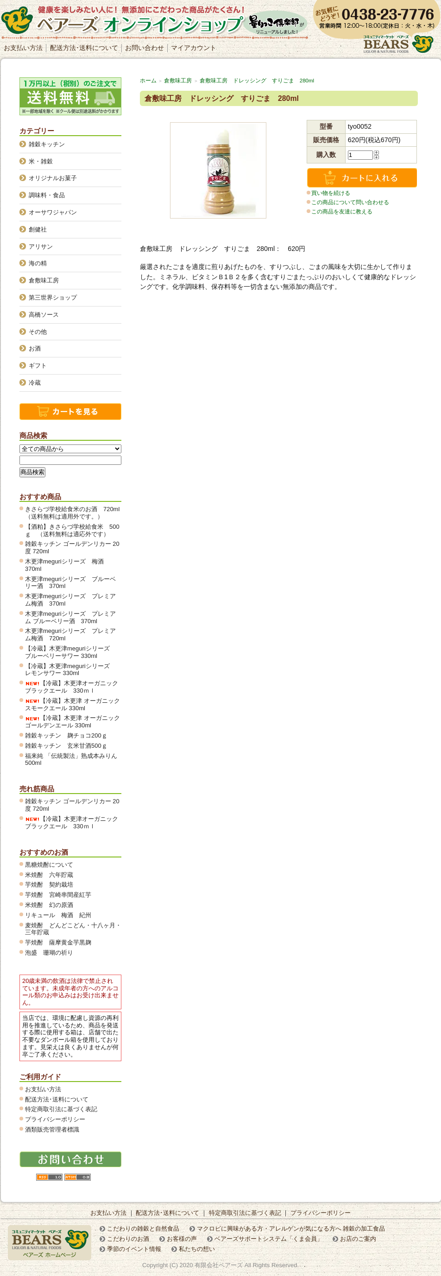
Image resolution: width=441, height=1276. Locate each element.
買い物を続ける (330, 193)
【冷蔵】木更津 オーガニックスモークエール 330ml (72, 704)
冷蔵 (35, 382)
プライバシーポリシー (55, 1119)
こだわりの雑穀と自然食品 (143, 1228)
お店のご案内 (358, 1238)
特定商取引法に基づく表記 (61, 1109)
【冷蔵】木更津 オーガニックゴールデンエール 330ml (72, 721)
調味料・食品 (47, 195)
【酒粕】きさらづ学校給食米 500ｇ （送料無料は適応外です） (72, 530)
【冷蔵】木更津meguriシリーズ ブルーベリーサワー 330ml (70, 652)
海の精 (38, 263)
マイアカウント (193, 47)
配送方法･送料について (84, 47)
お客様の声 (182, 1238)
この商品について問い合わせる (350, 202)
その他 (38, 331)
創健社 (38, 229)
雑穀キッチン (47, 144)
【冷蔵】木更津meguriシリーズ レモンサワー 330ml (70, 670)
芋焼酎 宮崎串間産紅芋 (58, 894)
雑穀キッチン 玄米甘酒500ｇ (66, 745)
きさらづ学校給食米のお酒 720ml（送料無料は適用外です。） (72, 513)
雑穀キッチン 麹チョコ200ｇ (66, 735)
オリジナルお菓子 (53, 178)
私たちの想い (197, 1248)
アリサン (41, 246)
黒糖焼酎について (49, 864)
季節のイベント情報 (134, 1248)
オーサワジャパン (53, 212)
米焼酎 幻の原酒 (52, 904)
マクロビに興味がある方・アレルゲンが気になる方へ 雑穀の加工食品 (291, 1228)
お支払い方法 (23, 47)
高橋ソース (44, 314)
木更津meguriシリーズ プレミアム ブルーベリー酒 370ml (70, 617)
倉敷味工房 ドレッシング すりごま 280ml (257, 80)
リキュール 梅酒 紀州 (61, 915)
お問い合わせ (144, 47)
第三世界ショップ (53, 297)
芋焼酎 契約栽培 (52, 884)
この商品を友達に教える (341, 211)
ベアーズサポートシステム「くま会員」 (268, 1238)
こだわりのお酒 (128, 1238)
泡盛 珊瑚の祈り (49, 952)
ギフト (38, 365)
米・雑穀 (41, 161)
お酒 (35, 348)
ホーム (148, 80)
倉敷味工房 (178, 80)
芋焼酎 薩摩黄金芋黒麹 (58, 942)
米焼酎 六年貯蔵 (49, 874)
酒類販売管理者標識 (52, 1129)
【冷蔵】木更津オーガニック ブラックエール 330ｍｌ (74, 687)
